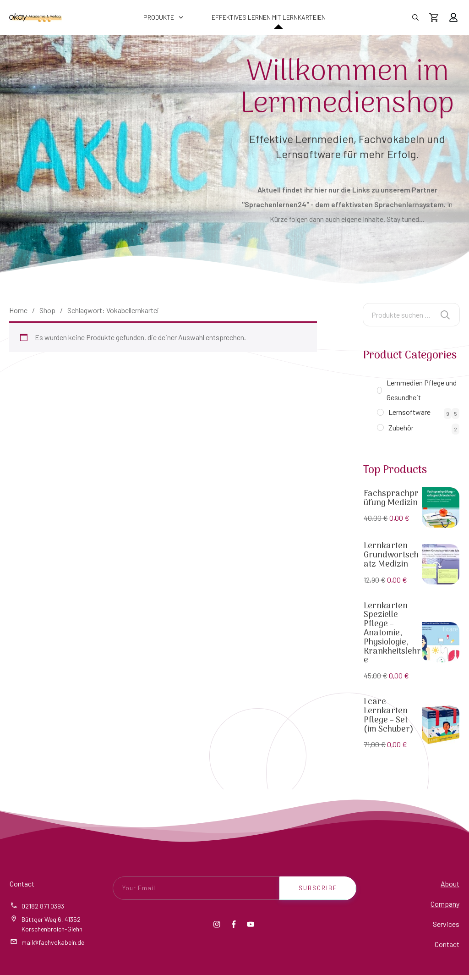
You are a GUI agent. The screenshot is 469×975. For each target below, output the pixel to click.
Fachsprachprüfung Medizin (391, 498)
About (450, 883)
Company (445, 903)
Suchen (445, 314)
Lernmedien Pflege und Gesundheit (422, 390)
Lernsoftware (409, 412)
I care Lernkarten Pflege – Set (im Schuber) (389, 715)
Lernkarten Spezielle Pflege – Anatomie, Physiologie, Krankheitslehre (392, 633)
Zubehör (401, 427)
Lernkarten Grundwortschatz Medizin (391, 555)
